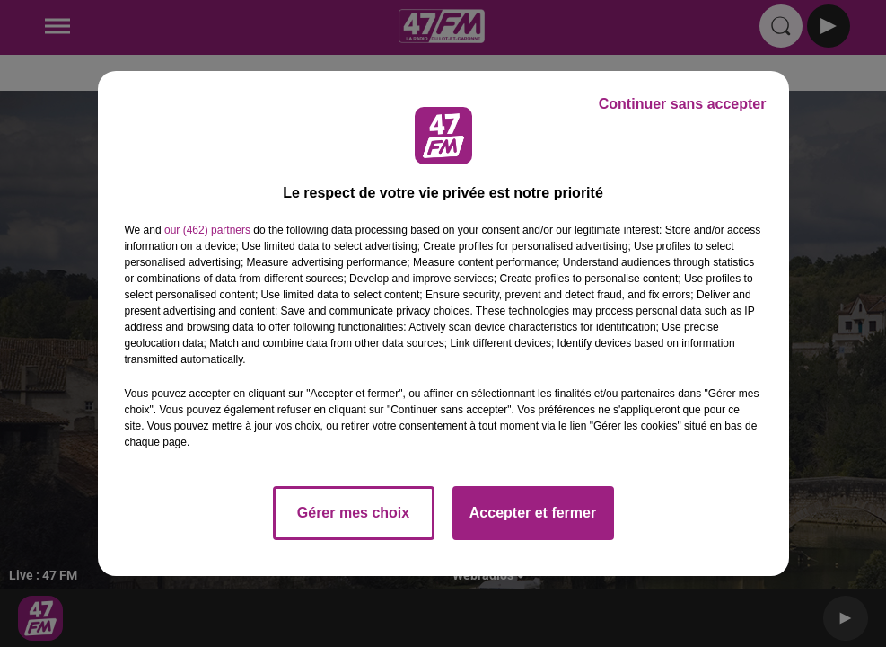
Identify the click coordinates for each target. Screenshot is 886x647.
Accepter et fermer (532, 512)
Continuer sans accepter (683, 103)
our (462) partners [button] (207, 230)
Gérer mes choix (353, 512)
